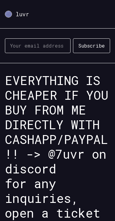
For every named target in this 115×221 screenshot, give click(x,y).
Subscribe (91, 45)
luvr (22, 14)
